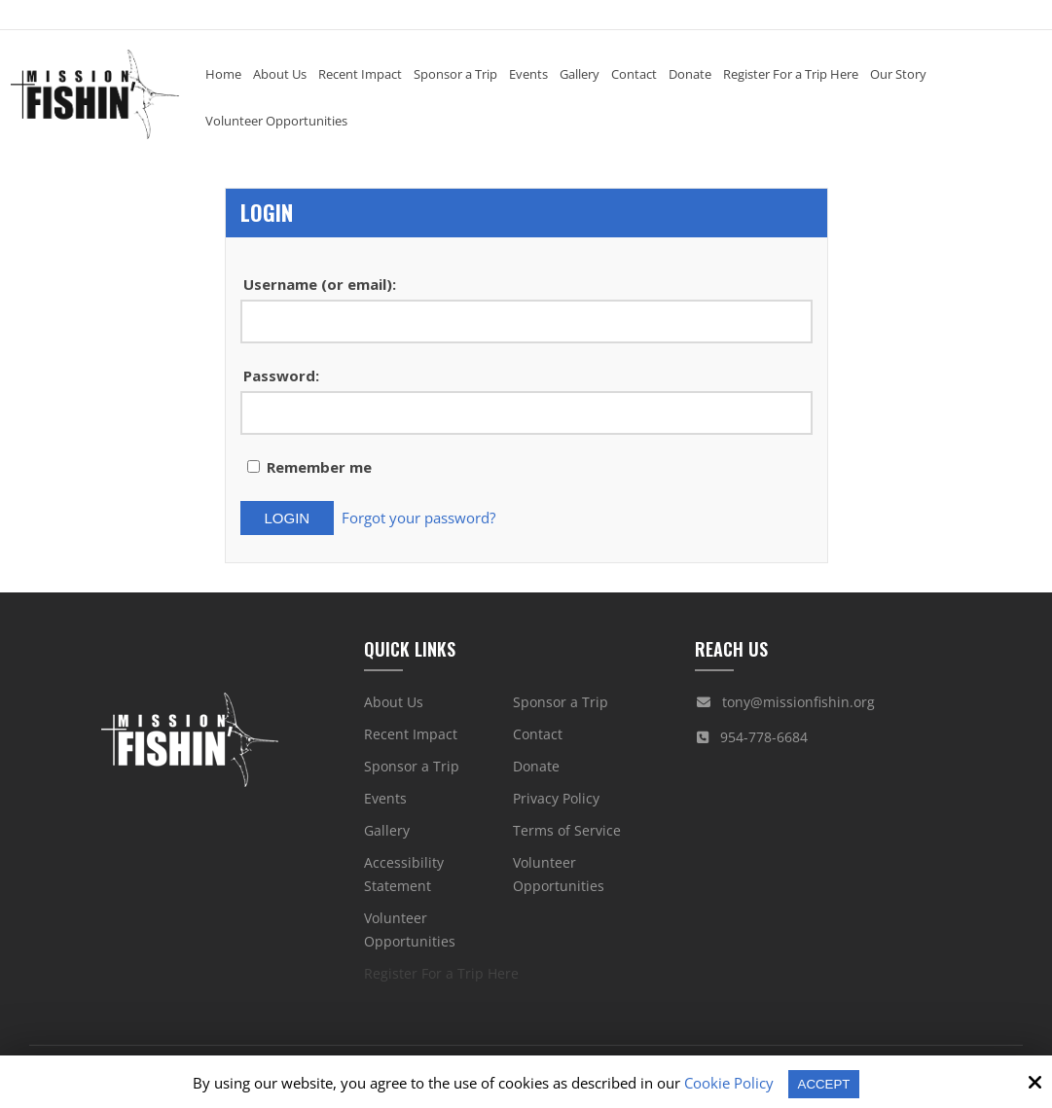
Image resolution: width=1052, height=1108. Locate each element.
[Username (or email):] (526, 321)
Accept (823, 1083)
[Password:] (526, 413)
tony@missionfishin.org (798, 696)
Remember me (309, 467)
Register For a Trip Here (441, 967)
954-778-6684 (764, 731)
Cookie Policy (725, 1082)
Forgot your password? (424, 514)
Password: (281, 375)
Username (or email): (319, 284)
